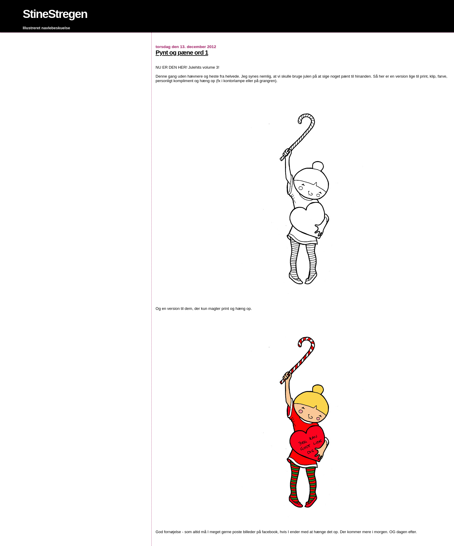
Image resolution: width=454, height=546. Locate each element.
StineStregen (55, 13)
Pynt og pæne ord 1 (182, 52)
